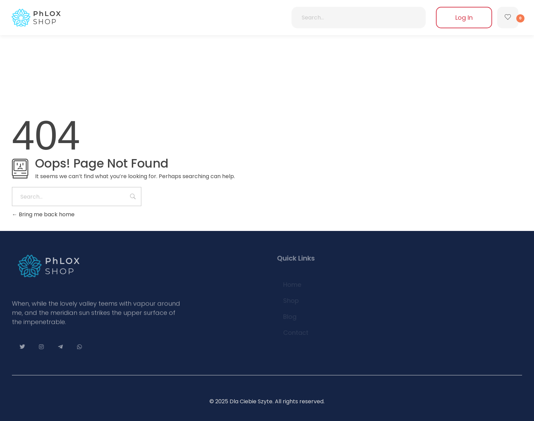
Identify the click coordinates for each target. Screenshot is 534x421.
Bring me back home (43, 214)
